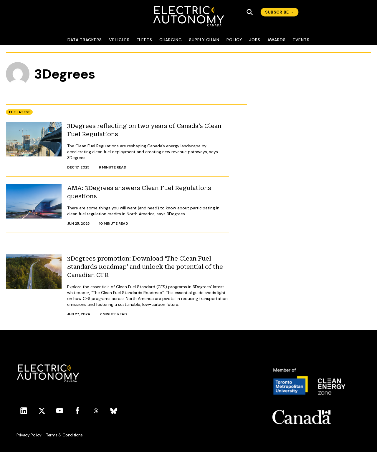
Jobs (254, 39)
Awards (276, 39)
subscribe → (279, 12)
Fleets (144, 39)
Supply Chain (204, 39)
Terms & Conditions (64, 435)
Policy (234, 39)
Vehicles (119, 39)
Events (301, 39)
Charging (170, 39)
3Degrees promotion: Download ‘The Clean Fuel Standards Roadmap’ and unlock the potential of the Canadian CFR (145, 266)
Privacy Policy (29, 435)
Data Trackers (84, 39)
